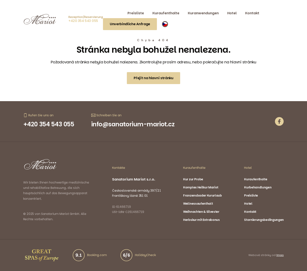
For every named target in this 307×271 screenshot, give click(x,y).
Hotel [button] (248, 168)
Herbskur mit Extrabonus (201, 220)
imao (280, 255)
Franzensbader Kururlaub (202, 195)
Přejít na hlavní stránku (153, 78)
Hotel (232, 13)
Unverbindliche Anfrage (130, 24)
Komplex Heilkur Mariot (200, 187)
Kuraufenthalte (165, 13)
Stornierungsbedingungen (264, 220)
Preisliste (135, 13)
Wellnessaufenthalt (198, 203)
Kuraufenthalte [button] (194, 168)
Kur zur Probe (193, 179)
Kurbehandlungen (257, 187)
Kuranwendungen (203, 13)
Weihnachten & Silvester (201, 212)
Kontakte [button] (118, 168)
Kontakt (252, 13)
